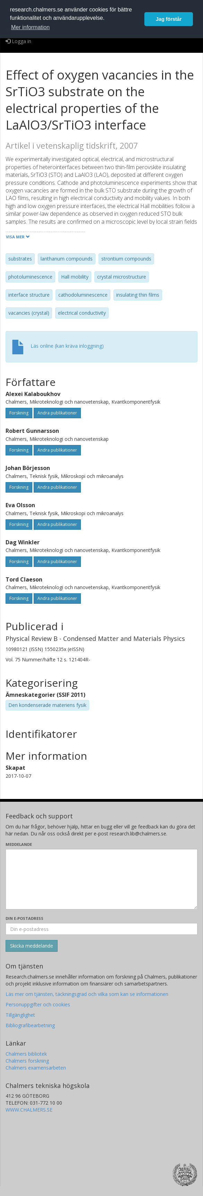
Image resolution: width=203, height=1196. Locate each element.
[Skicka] (32, 946)
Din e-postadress (24, 918)
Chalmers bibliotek (26, 1053)
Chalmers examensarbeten (36, 1067)
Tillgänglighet (20, 1015)
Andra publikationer (57, 413)
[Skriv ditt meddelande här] (101, 879)
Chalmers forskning (27, 1060)
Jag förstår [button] (168, 19)
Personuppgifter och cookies (38, 1004)
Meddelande (19, 844)
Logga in (18, 41)
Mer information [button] (30, 27)
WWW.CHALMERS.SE (29, 1109)
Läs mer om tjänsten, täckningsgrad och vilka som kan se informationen (87, 994)
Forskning (18, 413)
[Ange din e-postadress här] (101, 929)
